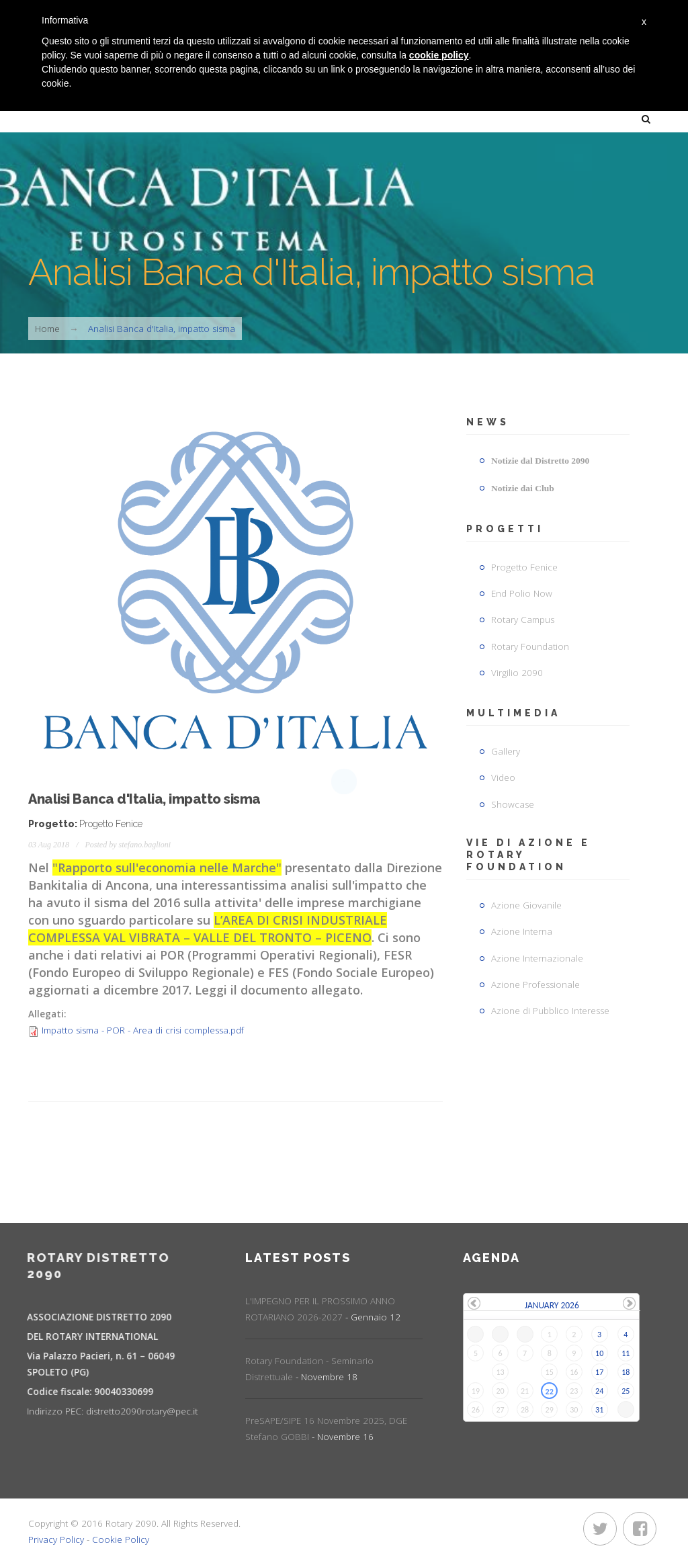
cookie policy (439, 55)
